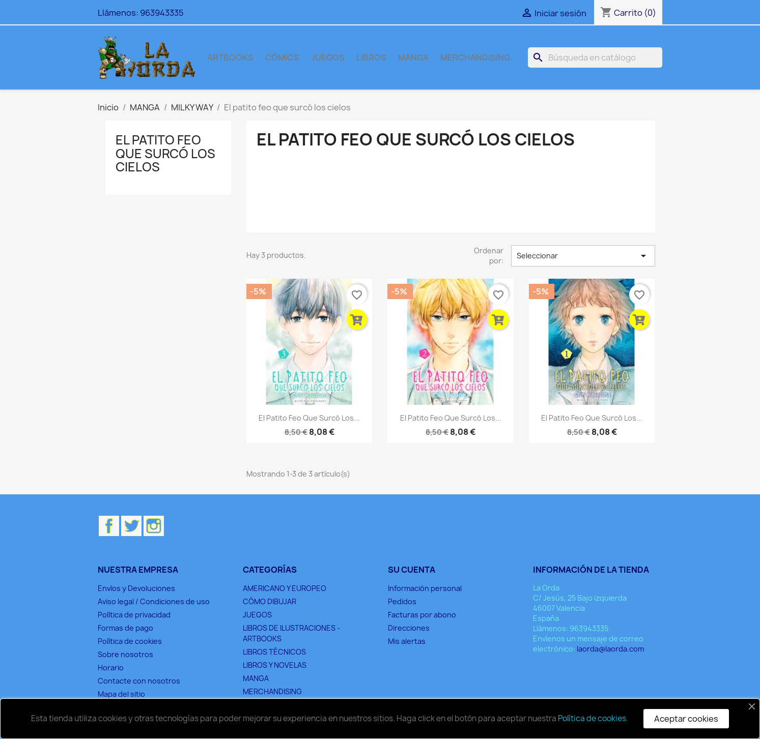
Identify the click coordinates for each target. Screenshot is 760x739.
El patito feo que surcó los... (309, 418)
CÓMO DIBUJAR (269, 601)
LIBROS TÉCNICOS (274, 652)
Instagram (154, 526)
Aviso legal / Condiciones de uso (154, 601)
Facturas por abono (422, 614)
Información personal (425, 588)
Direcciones (409, 628)
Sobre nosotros (125, 654)
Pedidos (402, 601)
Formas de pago (125, 628)
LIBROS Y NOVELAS (274, 665)
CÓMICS (282, 57)
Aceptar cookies (686, 718)
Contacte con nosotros (139, 681)
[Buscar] (595, 57)
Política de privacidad (134, 614)
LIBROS (371, 57)
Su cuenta (411, 569)
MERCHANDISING (475, 57)
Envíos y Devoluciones (136, 588)
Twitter (131, 526)
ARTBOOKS (230, 57)
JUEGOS (328, 57)
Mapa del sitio (121, 694)
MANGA (413, 57)
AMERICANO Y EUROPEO (284, 588)
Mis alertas (407, 641)
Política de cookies (130, 641)
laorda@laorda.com (610, 649)
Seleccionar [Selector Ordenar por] (583, 256)
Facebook (109, 526)
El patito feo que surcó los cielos (165, 153)
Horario (111, 667)
